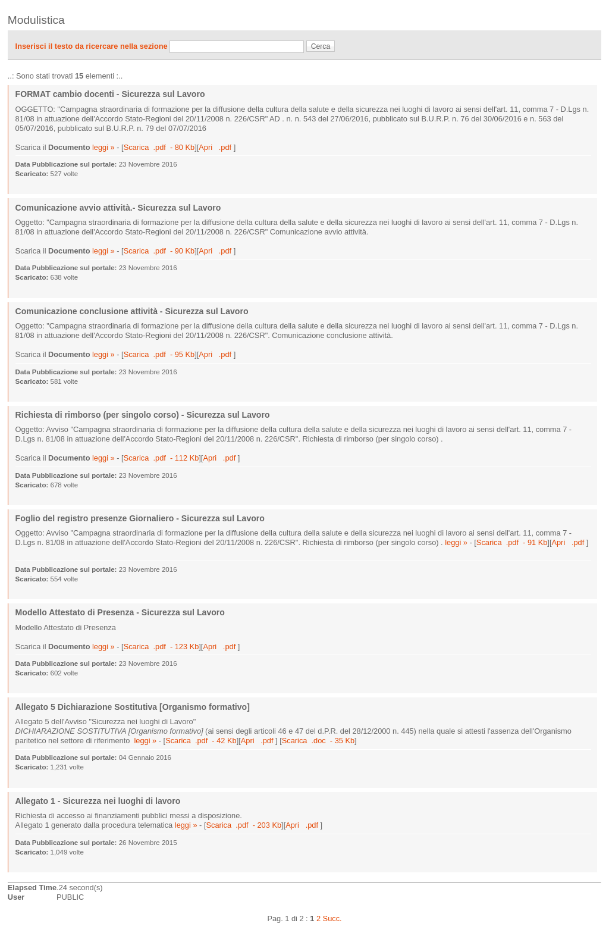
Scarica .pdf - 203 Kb (243, 825)
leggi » (103, 147)
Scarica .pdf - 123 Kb (161, 646)
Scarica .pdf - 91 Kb (512, 542)
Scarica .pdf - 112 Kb (161, 457)
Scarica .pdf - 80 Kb (159, 147)
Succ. (332, 918)
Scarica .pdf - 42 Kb (201, 740)
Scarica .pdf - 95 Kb (159, 354)
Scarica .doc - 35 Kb (318, 740)
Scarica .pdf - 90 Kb (159, 250)
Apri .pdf (216, 147)
